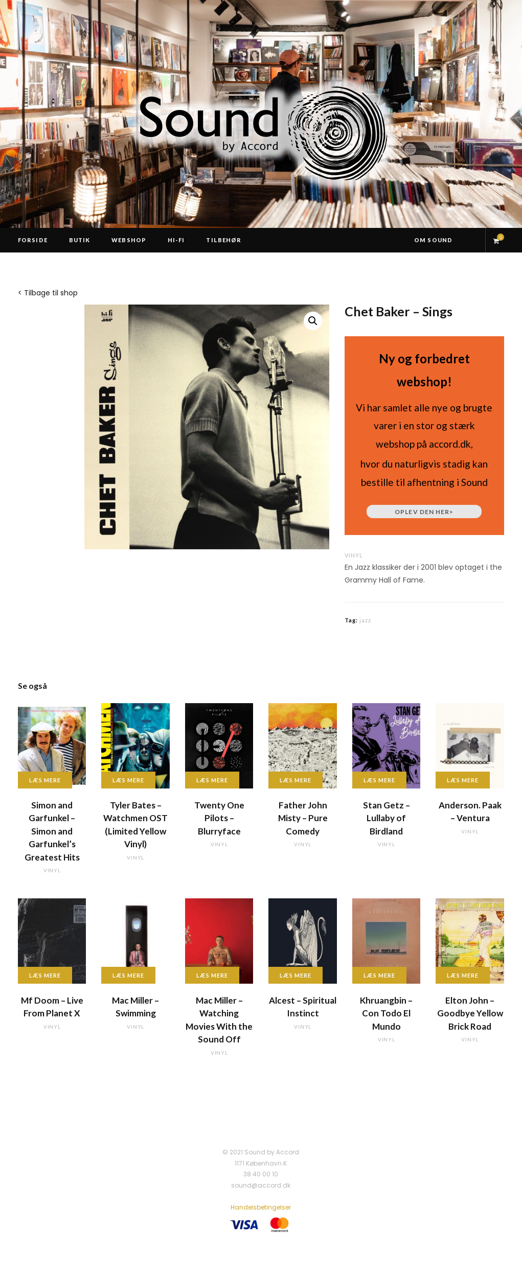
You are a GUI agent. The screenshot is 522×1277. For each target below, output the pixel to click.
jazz (365, 620)
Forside (33, 240)
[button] (313, 321)
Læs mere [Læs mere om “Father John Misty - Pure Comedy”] (295, 780)
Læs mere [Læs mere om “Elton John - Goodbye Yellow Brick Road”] (463, 975)
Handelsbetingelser (261, 1207)
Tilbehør (223, 240)
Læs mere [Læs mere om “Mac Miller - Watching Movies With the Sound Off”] (212, 975)
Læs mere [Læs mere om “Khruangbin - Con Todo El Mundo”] (379, 975)
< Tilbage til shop (48, 293)
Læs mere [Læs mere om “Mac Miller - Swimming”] (128, 975)
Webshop (128, 240)
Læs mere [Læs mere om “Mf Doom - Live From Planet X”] (45, 975)
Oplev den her (424, 512)
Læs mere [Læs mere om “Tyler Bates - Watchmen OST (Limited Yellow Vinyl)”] (128, 780)
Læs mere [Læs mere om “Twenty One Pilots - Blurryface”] (212, 780)
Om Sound (433, 240)
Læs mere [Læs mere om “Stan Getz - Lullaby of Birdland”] (379, 780)
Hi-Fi (176, 240)
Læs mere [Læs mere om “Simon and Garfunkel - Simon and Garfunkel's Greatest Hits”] (45, 780)
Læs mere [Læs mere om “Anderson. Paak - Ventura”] (463, 780)
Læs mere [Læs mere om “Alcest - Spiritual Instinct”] (295, 975)
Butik (79, 240)
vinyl (354, 555)
